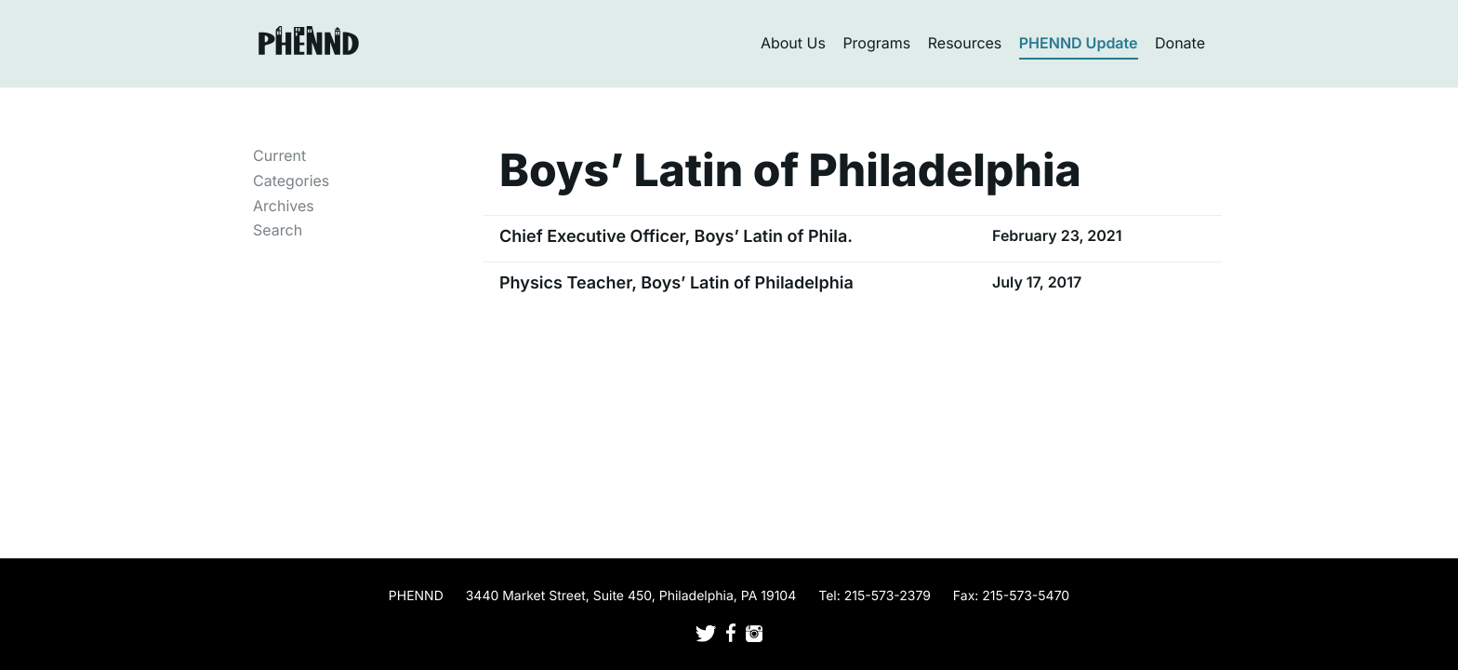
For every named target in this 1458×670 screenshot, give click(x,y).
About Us (793, 43)
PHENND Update (1078, 43)
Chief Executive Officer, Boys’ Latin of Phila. (676, 237)
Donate (1180, 43)
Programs (876, 43)
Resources (965, 43)
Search (277, 230)
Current (279, 155)
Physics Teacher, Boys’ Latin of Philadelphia (676, 283)
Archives (283, 205)
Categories (291, 180)
